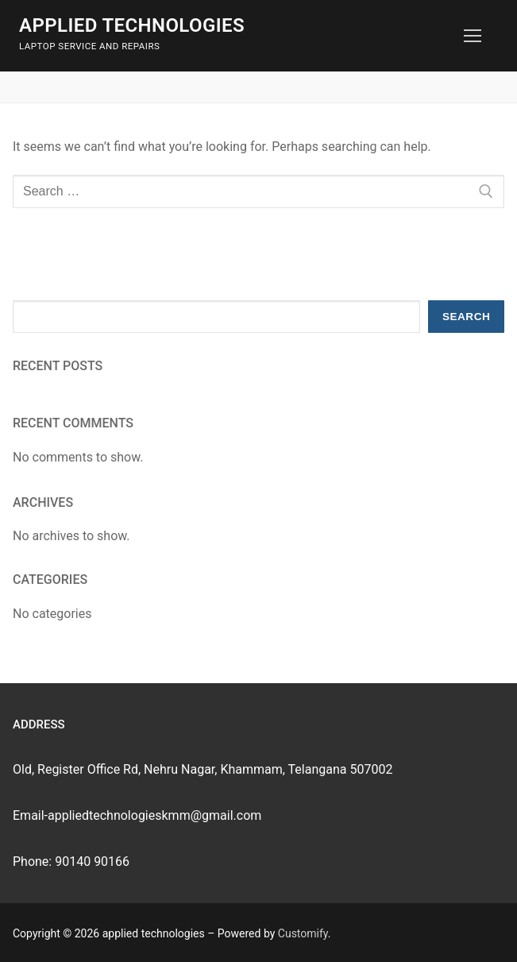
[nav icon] (472, 35)
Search (466, 317)
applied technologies (132, 25)
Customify (303, 933)
